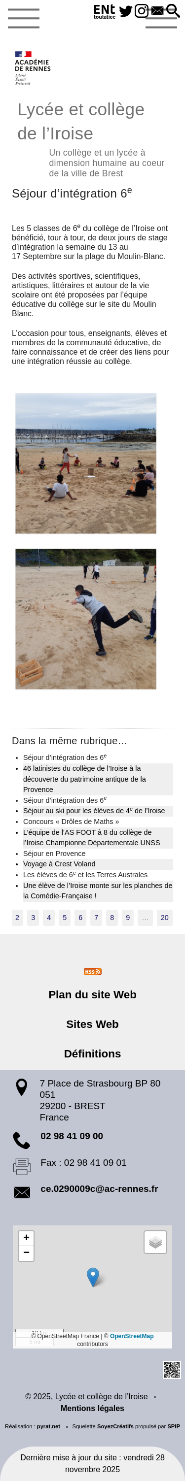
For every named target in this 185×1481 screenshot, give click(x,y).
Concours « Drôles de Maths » (71, 821)
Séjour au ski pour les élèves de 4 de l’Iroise (94, 810)
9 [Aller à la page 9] (128, 918)
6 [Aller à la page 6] (80, 918)
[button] (173, 11)
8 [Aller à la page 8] (112, 918)
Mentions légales (92, 1408)
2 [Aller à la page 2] (17, 918)
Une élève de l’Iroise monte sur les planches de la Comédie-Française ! (97, 891)
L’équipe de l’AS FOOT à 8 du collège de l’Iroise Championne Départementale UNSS (91, 837)
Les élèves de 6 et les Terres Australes (85, 874)
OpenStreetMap (132, 1336)
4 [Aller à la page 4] (49, 918)
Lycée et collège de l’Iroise (92, 138)
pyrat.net (48, 1426)
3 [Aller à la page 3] (33, 918)
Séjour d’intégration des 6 (65, 757)
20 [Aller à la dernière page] (165, 918)
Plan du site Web (92, 994)
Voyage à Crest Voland (59, 864)
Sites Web (92, 1024)
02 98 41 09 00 (71, 1136)
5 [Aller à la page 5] (65, 918)
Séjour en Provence (54, 853)
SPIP (173, 1426)
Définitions (92, 1054)
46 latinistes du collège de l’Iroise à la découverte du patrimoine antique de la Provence (84, 778)
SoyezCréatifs (115, 1426)
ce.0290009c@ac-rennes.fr (99, 1189)
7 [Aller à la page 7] (96, 918)
